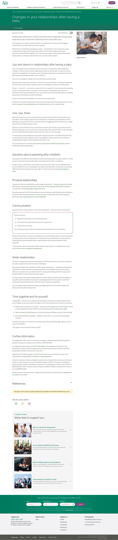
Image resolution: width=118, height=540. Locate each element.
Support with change (49, 11)
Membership (63, 522)
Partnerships (63, 527)
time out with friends (28, 312)
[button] (42, 383)
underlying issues (31, 104)
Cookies (35, 537)
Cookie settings (52, 537)
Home (13, 11)
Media (22, 537)
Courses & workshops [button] (13, 7)
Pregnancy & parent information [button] (36, 7)
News (37, 519)
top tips (23, 79)
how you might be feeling (29, 248)
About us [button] (108, 7)
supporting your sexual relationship (34, 197)
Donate (112, 2)
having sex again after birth (36, 189)
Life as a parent (38, 11)
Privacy (28, 537)
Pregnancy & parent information (25, 11)
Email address (47, 501)
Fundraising (63, 530)
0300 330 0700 (17, 519)
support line (19, 340)
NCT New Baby (40, 346)
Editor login (42, 537)
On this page (17, 28)
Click (25, 375)
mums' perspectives (43, 143)
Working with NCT (89, 524)
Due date (62, 501)
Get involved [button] (80, 7)
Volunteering (63, 524)
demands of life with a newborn (60, 186)
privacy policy (69, 510)
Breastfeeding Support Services (93, 519)
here (52, 98)
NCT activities (33, 356)
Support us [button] (95, 7)
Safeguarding (14, 537)
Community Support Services (92, 522)
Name (28, 501)
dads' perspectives (59, 143)
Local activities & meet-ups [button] (60, 7)
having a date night (61, 309)
